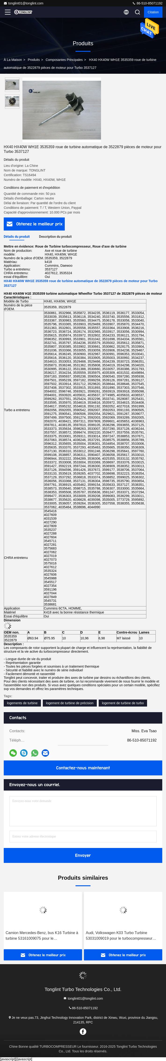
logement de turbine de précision (70, 703)
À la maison (13, 60)
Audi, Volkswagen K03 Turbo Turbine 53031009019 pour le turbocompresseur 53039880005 (119, 936)
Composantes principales (64, 60)
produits (34, 60)
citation (153, 12)
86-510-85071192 (147, 3)
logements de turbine (22, 703)
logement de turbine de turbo (123, 703)
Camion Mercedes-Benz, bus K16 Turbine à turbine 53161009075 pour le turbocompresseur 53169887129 (42, 936)
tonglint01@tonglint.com (23, 3)
